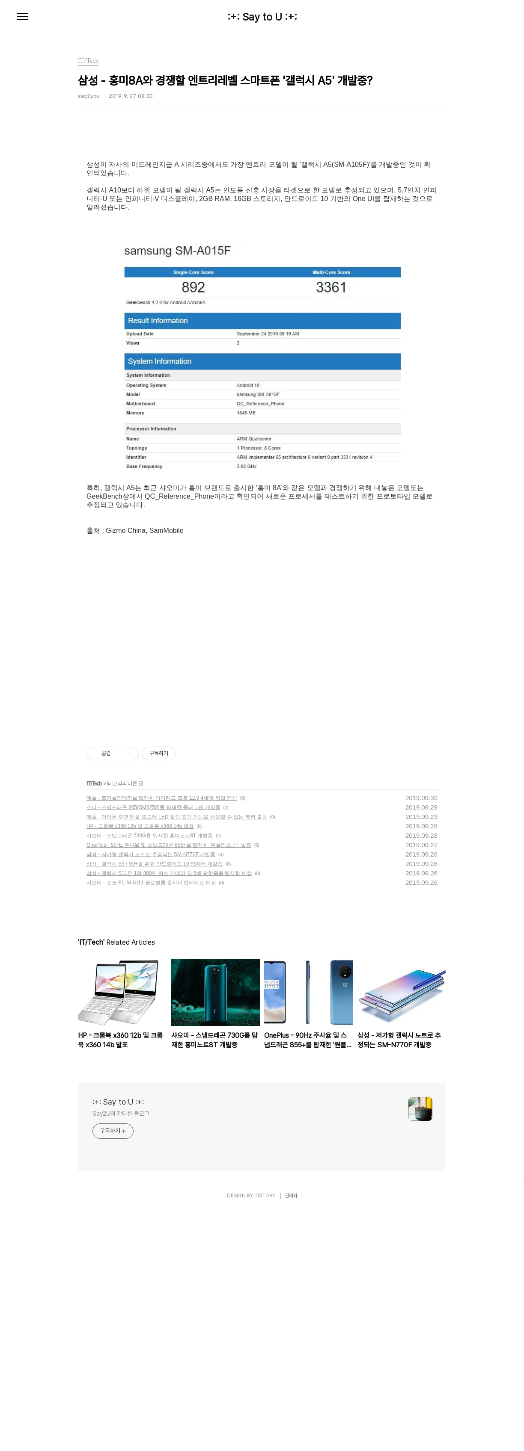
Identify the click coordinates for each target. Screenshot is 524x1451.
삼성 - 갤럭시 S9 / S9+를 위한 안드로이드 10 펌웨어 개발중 (154, 1103)
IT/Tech (94, 1023)
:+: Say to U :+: (262, 17)
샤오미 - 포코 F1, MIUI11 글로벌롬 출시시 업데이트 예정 (151, 1122)
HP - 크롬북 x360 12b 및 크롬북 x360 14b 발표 (140, 1066)
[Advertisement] (262, 212)
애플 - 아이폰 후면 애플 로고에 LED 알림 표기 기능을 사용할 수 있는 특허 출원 (176, 1056)
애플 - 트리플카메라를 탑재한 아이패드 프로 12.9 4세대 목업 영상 (161, 1037)
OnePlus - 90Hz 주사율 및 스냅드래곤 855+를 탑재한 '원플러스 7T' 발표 (168, 1085)
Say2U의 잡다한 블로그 (120, 1353)
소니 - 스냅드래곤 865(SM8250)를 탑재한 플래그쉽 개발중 (153, 1047)
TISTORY (264, 1435)
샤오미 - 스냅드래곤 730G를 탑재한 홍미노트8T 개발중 (149, 1075)
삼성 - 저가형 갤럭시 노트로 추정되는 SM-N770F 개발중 (150, 1094)
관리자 (291, 1435)
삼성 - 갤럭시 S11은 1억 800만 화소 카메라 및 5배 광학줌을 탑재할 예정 (169, 1113)
